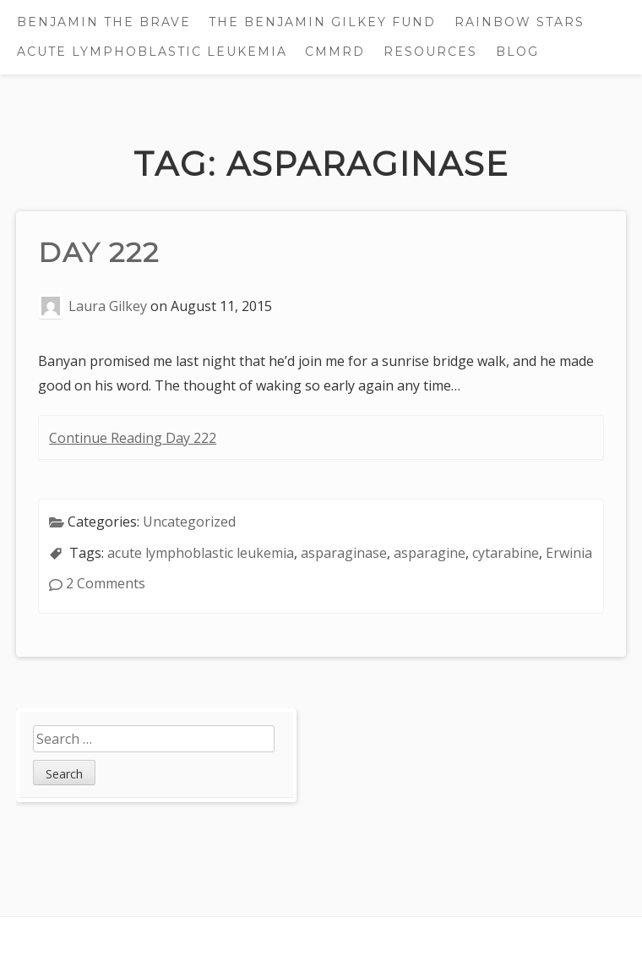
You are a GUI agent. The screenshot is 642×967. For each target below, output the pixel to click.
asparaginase (344, 553)
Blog (517, 51)
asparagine (429, 553)
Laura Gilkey (107, 306)
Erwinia (569, 553)
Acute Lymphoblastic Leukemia (152, 51)
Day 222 (99, 252)
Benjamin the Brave (104, 22)
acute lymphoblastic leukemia (200, 553)
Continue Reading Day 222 (132, 438)
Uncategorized (189, 521)
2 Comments (105, 583)
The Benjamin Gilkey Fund (322, 22)
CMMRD (335, 51)
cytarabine (505, 553)
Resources (430, 51)
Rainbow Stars (519, 22)
